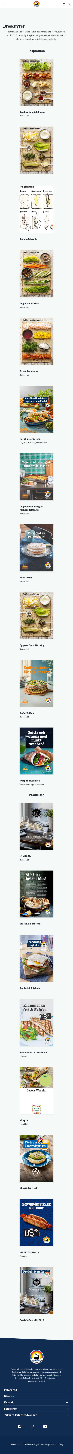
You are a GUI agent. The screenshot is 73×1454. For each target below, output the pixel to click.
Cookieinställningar (30, 1444)
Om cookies (15, 1444)
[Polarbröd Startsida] (36, 1357)
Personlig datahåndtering (52, 1444)
